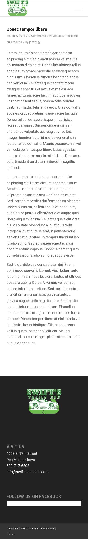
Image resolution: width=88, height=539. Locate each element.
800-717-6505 (18, 466)
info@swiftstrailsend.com (28, 472)
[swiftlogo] (36, 8)
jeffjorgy (34, 42)
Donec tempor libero (27, 29)
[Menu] (75, 8)
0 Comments (37, 36)
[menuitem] (75, 8)
